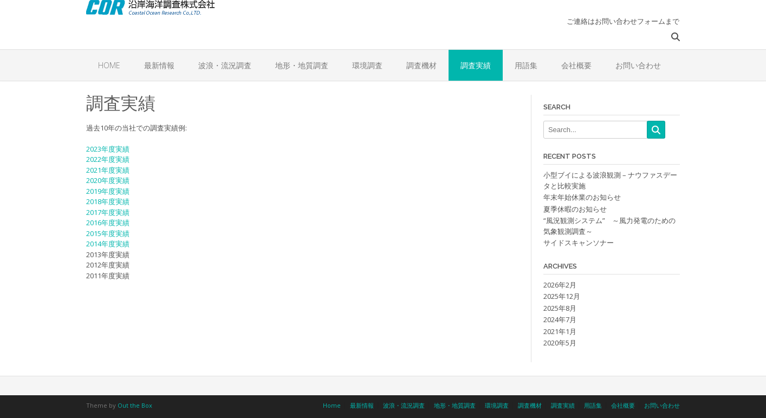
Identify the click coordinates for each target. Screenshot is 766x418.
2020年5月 (559, 343)
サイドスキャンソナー (578, 242)
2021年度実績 (107, 170)
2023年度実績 (107, 149)
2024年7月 (559, 319)
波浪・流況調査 (224, 65)
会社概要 (576, 65)
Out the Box (135, 405)
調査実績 (475, 65)
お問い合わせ (638, 65)
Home (109, 65)
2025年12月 (561, 296)
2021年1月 (559, 331)
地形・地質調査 (301, 65)
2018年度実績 (107, 201)
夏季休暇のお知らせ (575, 209)
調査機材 (421, 65)
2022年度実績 (107, 159)
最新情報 (159, 65)
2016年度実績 (107, 222)
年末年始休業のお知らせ (582, 197)
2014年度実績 (107, 244)
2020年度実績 (107, 180)
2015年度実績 (107, 233)
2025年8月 (559, 308)
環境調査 (367, 65)
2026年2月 (559, 285)
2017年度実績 (107, 212)
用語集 (526, 65)
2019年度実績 (107, 191)
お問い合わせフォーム (630, 21)
